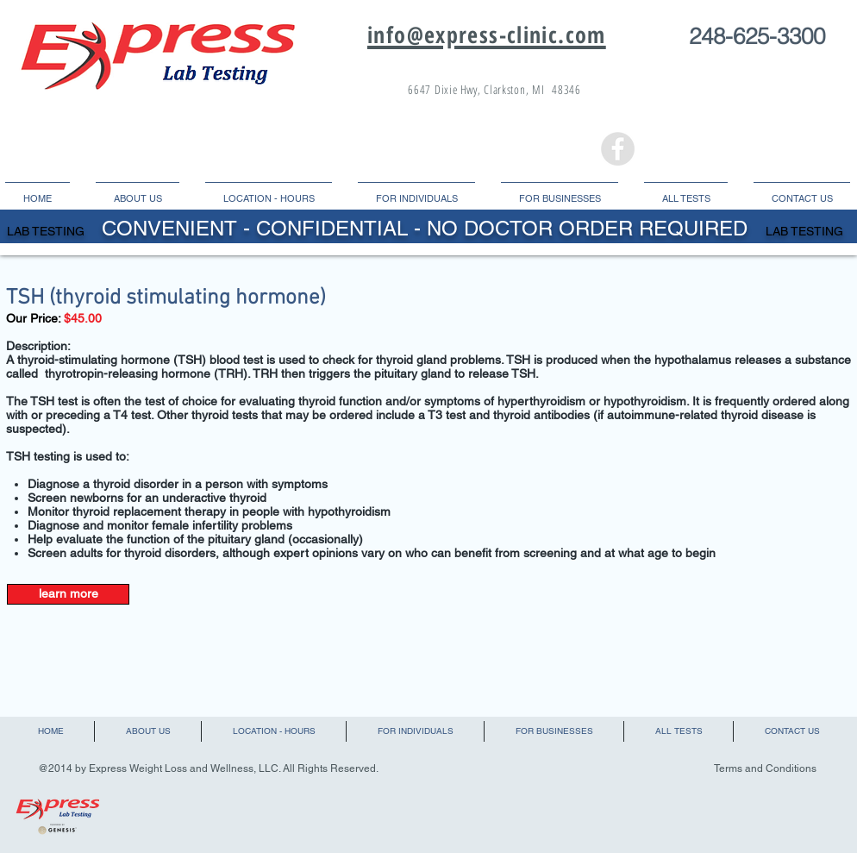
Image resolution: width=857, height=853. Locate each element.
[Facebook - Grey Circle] (618, 149)
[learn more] (68, 594)
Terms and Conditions (765, 768)
